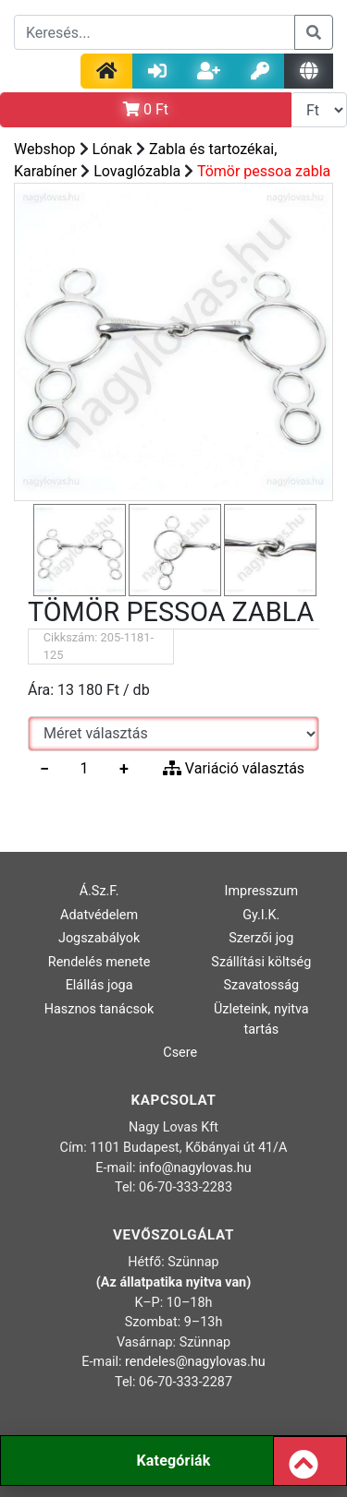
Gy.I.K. (260, 915)
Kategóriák (173, 1460)
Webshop (45, 149)
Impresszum (262, 891)
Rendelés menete (99, 962)
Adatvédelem (99, 915)
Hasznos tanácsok (99, 1009)
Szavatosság (262, 985)
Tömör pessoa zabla (263, 171)
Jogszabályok (99, 938)
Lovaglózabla (136, 171)
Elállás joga (99, 985)
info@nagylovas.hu (195, 1168)
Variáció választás (233, 768)
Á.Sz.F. (99, 891)
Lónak (112, 149)
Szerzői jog (261, 938)
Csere (180, 1052)
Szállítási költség (261, 962)
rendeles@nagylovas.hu (195, 1362)
